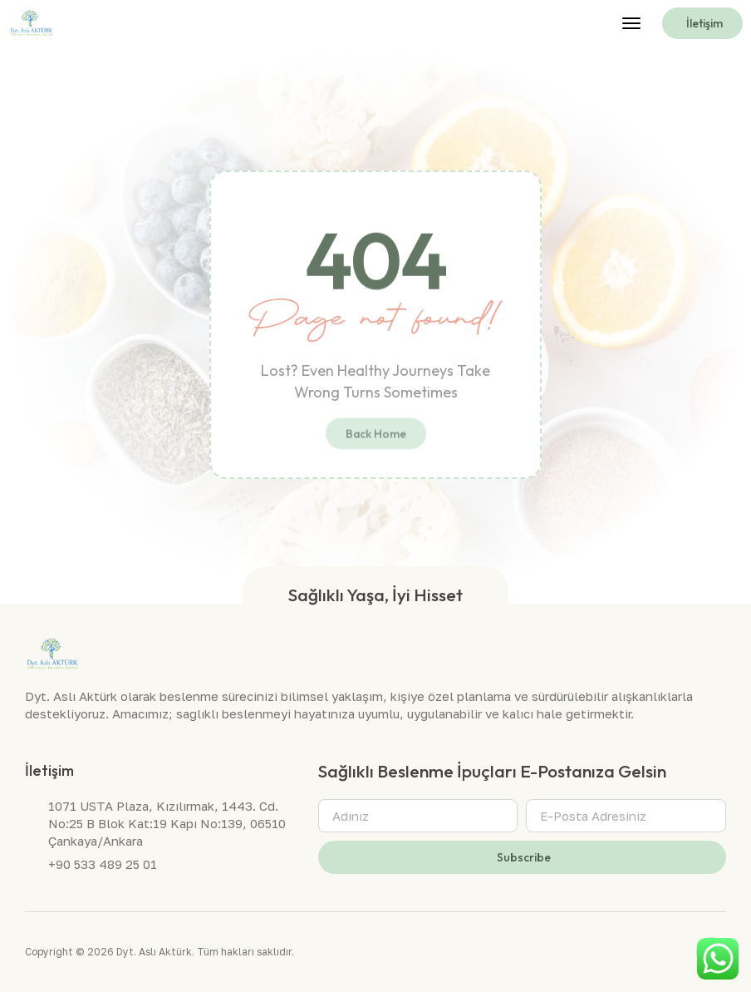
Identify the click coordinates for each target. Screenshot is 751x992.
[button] (631, 23)
